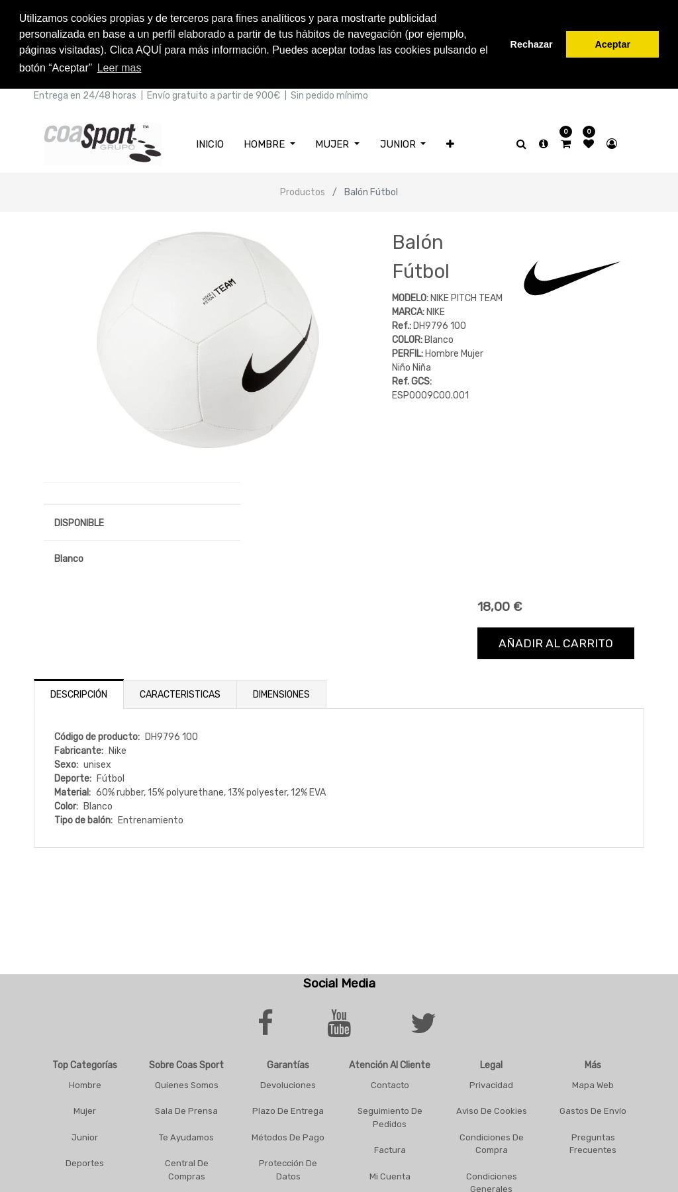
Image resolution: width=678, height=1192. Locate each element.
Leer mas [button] (119, 67)
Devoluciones (288, 1085)
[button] (450, 144)
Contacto (390, 1085)
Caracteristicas (180, 694)
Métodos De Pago (288, 1137)
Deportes (85, 1163)
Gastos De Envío (592, 1111)
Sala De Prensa (186, 1111)
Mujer (84, 1111)
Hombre (85, 1085)
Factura (390, 1150)
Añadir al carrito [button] (556, 643)
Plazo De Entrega (288, 1111)
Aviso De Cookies (491, 1111)
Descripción (78, 694)
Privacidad (491, 1085)
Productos (302, 192)
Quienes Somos (186, 1085)
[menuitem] (210, 144)
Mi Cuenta (390, 1176)
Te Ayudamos (186, 1137)
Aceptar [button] (612, 44)
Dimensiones (281, 694)
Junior (85, 1137)
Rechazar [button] (531, 44)
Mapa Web (593, 1085)
